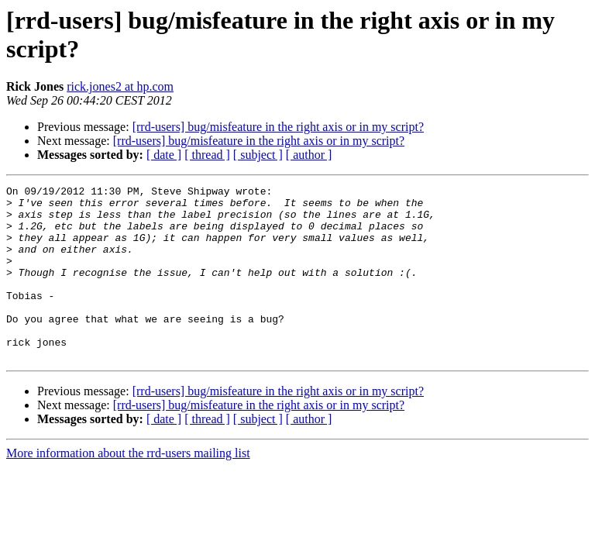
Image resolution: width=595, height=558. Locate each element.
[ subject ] (258, 154)
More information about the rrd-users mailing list (128, 487)
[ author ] (309, 154)
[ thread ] (207, 154)
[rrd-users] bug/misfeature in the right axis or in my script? (278, 126)
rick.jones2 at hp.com (120, 86)
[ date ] (163, 154)
